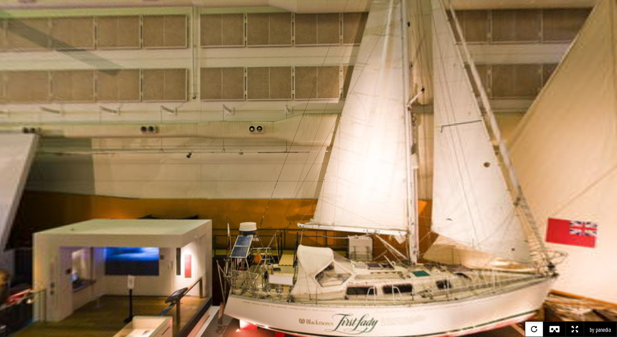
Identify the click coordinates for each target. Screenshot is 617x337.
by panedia (600, 330)
